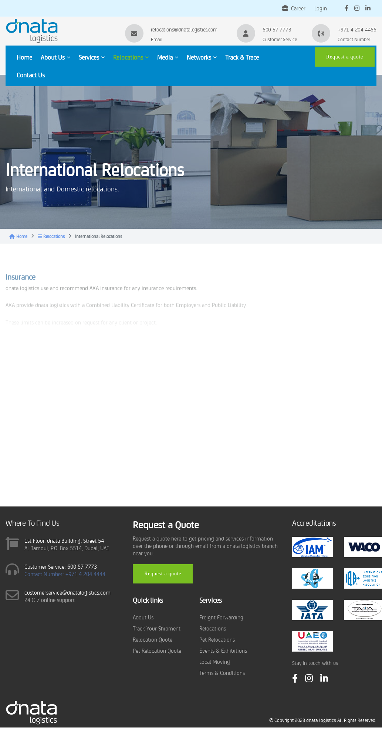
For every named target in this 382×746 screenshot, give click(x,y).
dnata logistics (321, 719)
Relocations (51, 236)
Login (320, 8)
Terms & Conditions (222, 672)
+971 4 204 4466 (357, 29)
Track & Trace (242, 57)
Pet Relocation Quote (157, 650)
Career (293, 8)
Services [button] (92, 57)
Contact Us (31, 74)
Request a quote (344, 57)
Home (24, 57)
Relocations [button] (131, 57)
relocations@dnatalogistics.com (184, 29)
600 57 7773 (277, 29)
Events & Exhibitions (223, 650)
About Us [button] (55, 57)
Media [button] (167, 57)
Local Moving (214, 661)
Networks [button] (202, 57)
